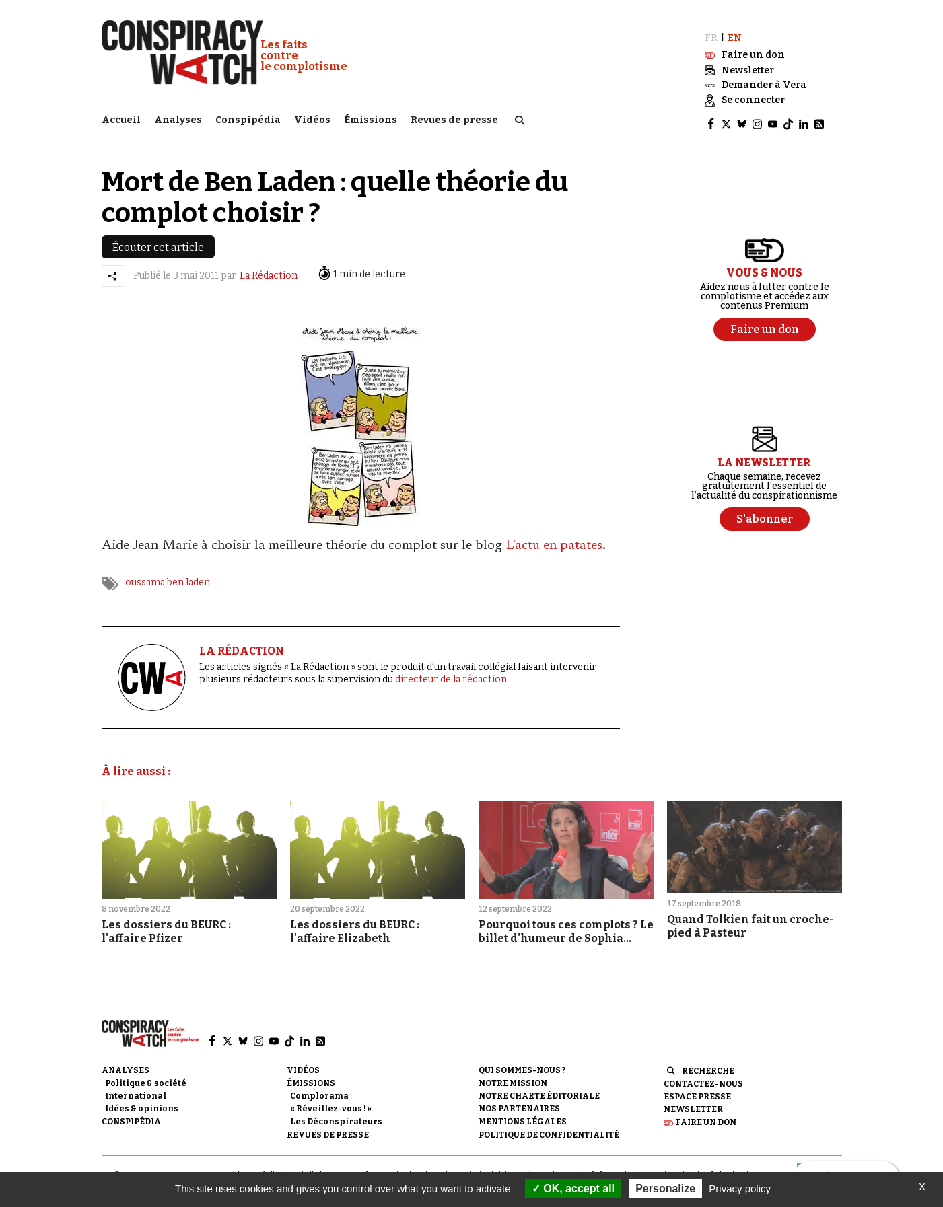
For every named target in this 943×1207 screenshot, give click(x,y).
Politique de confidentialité (549, 1129)
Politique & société (145, 1077)
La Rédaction (269, 270)
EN (735, 32)
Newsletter (693, 1103)
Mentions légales (523, 1116)
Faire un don (706, 1117)
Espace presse (697, 1090)
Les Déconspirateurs (336, 1116)
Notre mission (513, 1077)
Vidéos (312, 118)
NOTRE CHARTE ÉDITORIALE (539, 1090)
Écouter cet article (158, 241)
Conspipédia (248, 118)
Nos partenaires (519, 1102)
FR (711, 32)
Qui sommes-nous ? (522, 1064)
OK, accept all (573, 1188)
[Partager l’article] (112, 270)
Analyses (178, 118)
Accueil (121, 118)
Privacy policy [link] (740, 1188)
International (135, 1090)
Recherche (708, 1065)
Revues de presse (454, 118)
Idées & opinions (141, 1102)
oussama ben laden (167, 577)
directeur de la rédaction (451, 673)
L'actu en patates (553, 540)
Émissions (370, 118)
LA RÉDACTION (241, 645)
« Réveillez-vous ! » (331, 1102)
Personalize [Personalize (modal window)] (665, 1188)
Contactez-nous (703, 1078)
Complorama (319, 1090)
